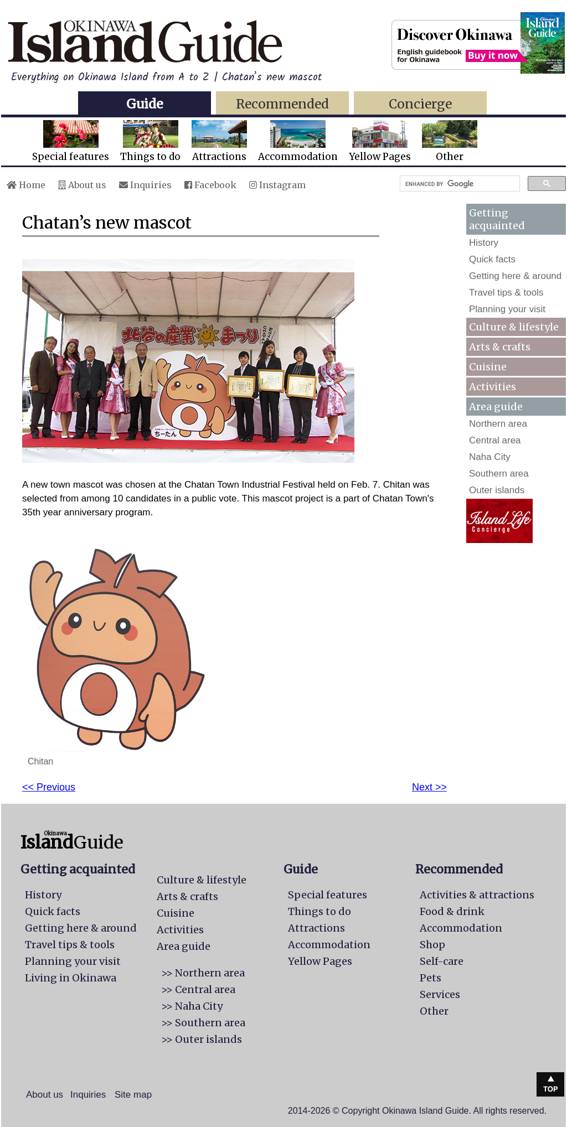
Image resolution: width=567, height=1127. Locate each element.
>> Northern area (203, 972)
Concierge (420, 104)
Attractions (219, 141)
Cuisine (488, 366)
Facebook (210, 184)
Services (440, 994)
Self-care (441, 961)
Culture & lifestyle (514, 326)
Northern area (498, 423)
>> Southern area (203, 1022)
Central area (495, 440)
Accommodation (298, 141)
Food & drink (452, 911)
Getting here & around (515, 276)
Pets (430, 977)
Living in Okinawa (70, 977)
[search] (458, 184)
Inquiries (145, 184)
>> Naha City (192, 1006)
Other (449, 141)
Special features (70, 141)
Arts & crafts (499, 346)
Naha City (490, 457)
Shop (432, 944)
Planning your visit (507, 309)
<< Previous (48, 787)
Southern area (499, 473)
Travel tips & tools (506, 292)
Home (26, 184)
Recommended (282, 104)
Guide (144, 104)
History (483, 242)
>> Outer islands (201, 1039)
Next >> (429, 787)
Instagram (277, 184)
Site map (133, 1094)
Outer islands (496, 490)
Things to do (150, 141)
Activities (492, 386)
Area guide (183, 946)
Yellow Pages (380, 141)
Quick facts (492, 259)
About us (82, 184)
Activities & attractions (477, 894)
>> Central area (198, 989)
